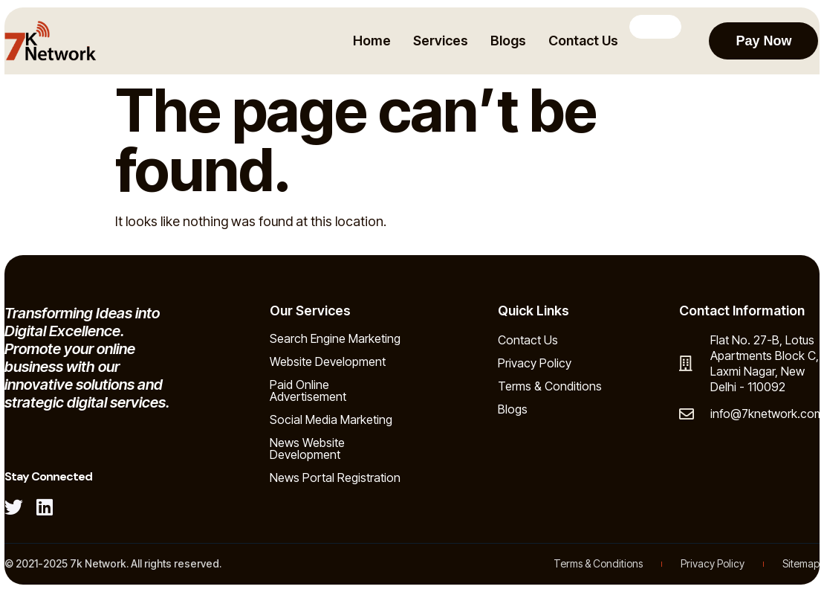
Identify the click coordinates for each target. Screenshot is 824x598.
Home (370, 40)
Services (439, 40)
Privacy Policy (534, 363)
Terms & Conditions (550, 386)
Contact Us (582, 40)
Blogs (507, 40)
